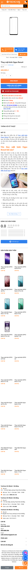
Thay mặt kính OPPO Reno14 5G (20, 312)
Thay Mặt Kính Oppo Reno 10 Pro (6, 448)
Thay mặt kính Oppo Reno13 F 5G (6, 426)
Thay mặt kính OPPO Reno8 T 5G (20, 335)
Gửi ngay (23, 54)
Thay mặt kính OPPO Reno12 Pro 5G (6, 335)
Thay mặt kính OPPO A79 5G (6, 358)
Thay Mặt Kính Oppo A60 (20, 448)
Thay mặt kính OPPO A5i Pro (6, 267)
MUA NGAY (14, 81)
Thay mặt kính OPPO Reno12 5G (20, 380)
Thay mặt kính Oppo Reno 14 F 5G (6, 312)
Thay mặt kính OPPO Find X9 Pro (20, 267)
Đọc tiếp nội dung (14, 214)
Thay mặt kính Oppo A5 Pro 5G (6, 403)
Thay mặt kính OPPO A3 (20, 358)
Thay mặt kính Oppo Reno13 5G (20, 403)
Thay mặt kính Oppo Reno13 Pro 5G (20, 426)
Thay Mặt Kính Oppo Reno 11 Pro (20, 471)
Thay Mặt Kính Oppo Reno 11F (6, 471)
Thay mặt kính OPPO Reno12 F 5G (6, 380)
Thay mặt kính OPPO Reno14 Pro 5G (20, 290)
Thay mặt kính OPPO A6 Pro (6, 290)
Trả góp (7, 567)
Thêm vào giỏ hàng (14, 86)
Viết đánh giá (14, 241)
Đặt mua (21, 567)
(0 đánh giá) (11, 65)
